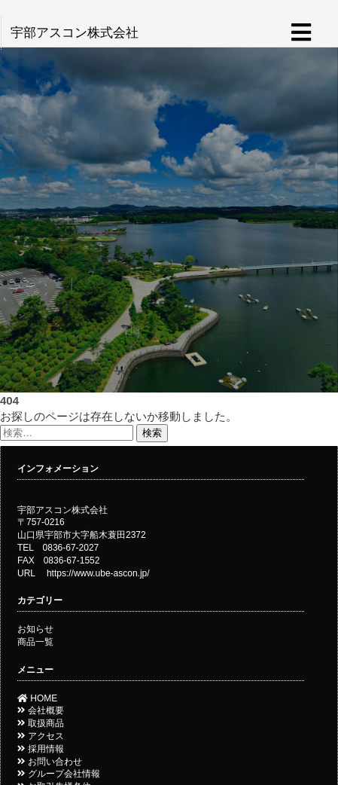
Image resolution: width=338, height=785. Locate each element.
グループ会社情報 (58, 773)
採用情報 (40, 749)
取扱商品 (40, 723)
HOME (37, 698)
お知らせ (35, 629)
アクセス (40, 736)
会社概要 (40, 710)
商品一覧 (35, 642)
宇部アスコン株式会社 (75, 32)
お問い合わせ (49, 761)
